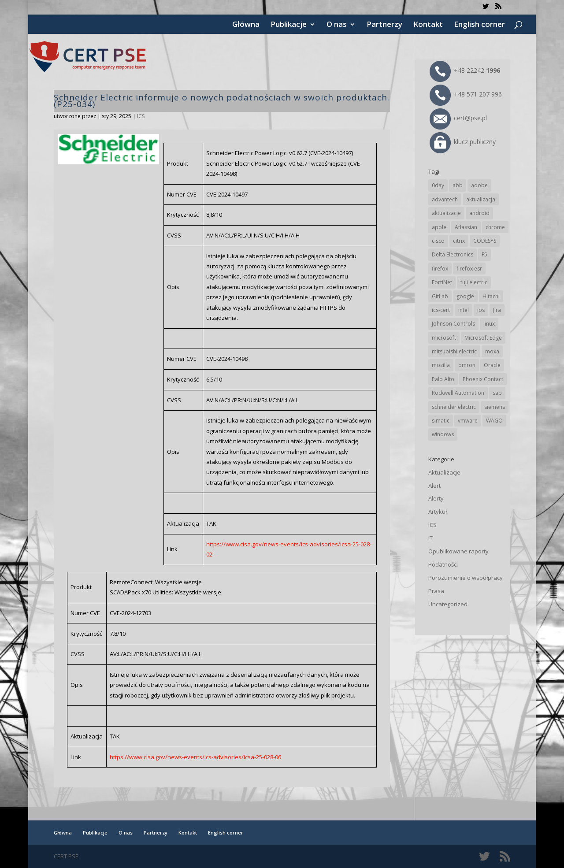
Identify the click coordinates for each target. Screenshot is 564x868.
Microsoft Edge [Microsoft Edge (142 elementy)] (483, 337)
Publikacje (289, 25)
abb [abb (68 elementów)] (458, 185)
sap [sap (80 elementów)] (497, 393)
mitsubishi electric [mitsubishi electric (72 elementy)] (454, 351)
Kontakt (428, 25)
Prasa (436, 591)
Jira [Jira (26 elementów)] (497, 310)
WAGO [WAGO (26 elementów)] (494, 420)
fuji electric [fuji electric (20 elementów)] (473, 282)
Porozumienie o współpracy (465, 578)
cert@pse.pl (458, 118)
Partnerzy (384, 25)
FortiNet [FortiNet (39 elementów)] (442, 282)
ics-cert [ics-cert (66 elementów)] (441, 310)
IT (430, 538)
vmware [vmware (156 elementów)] (468, 420)
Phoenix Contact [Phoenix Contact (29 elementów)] (483, 379)
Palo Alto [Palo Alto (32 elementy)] (443, 379)
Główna (246, 25)
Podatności (443, 564)
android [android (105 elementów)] (479, 213)
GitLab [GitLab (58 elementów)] (440, 296)
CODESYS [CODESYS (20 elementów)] (484, 241)
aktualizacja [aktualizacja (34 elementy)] (480, 199)
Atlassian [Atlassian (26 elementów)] (466, 227)
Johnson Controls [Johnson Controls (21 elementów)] (453, 323)
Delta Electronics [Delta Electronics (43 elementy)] (452, 254)
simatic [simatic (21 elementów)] (440, 420)
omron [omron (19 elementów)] (466, 365)
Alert (434, 486)
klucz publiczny (463, 141)
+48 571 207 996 (466, 94)
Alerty (436, 498)
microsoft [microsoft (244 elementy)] (444, 337)
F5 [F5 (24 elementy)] (484, 254)
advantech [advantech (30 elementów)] (445, 199)
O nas (337, 25)
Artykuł (437, 512)
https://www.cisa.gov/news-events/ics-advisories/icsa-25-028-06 (195, 757)
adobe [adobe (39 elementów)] (479, 185)
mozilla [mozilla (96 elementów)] (441, 365)
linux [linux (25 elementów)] (489, 323)
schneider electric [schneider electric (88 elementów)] (454, 407)
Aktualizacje (444, 472)
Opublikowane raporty (458, 551)
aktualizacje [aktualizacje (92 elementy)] (446, 213)
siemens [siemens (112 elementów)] (494, 407)
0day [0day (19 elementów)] (438, 185)
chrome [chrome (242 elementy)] (495, 227)
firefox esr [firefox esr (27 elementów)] (469, 268)
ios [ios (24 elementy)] (481, 310)
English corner (479, 25)
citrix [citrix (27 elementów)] (459, 241)
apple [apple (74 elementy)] (439, 227)
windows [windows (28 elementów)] (443, 434)
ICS (141, 116)
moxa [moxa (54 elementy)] (492, 351)
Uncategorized (448, 604)
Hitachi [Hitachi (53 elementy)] (491, 296)
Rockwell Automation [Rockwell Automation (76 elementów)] (458, 393)
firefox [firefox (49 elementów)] (440, 268)
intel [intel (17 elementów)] (463, 310)
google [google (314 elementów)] (465, 296)
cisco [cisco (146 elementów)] (438, 241)
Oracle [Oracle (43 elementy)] (492, 365)
